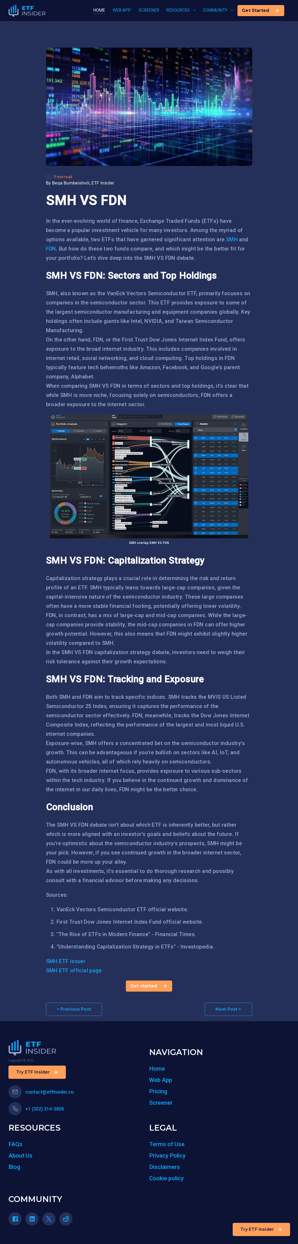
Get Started (261, 10)
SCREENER (149, 10)
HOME (99, 10)
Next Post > (228, 1009)
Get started (149, 986)
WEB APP (122, 10)
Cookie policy (166, 1178)
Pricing (158, 1091)
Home (157, 1068)
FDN (51, 249)
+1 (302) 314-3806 (36, 1108)
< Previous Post (74, 1009)
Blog (14, 1167)
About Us (20, 1155)
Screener (161, 1102)
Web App (160, 1080)
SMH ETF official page (74, 970)
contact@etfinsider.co (41, 1091)
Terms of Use (167, 1144)
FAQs (15, 1144)
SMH (232, 239)
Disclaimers (164, 1167)
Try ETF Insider (261, 1229)
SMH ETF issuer (66, 961)
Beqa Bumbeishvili (71, 183)
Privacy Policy (167, 1155)
